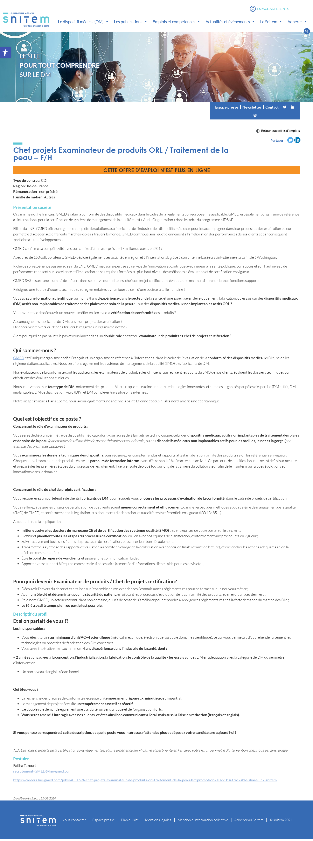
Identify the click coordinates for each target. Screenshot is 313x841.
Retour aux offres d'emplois (280, 132)
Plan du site (130, 821)
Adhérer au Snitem (248, 821)
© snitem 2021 (281, 821)
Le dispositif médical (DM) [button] (83, 22)
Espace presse (226, 109)
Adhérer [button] (297, 22)
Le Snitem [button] (271, 22)
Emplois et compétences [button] (177, 22)
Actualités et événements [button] (230, 22)
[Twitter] (284, 109)
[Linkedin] (292, 109)
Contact (272, 109)
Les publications (131, 22)
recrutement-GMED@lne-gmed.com (42, 773)
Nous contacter (74, 821)
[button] (5, 52)
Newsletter (251, 109)
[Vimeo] (255, 117)
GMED (18, 359)
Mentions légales (158, 821)
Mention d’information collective (203, 821)
